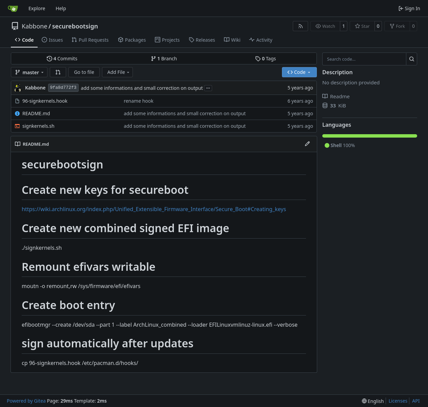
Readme (336, 96)
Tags (265, 58)
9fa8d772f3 (63, 87)
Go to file (84, 72)
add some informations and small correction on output (142, 88)
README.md (36, 113)
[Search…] (411, 59)
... (208, 87)
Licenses (398, 401)
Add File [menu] (118, 72)
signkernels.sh (38, 126)
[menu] (373, 401)
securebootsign (75, 26)
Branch (164, 58)
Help (61, 8)
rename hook (139, 101)
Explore (36, 8)
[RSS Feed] (300, 26)
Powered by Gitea (26, 401)
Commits (62, 58)
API (416, 401)
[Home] (12, 8)
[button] (58, 72)
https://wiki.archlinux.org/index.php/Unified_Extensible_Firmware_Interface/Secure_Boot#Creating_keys (154, 209)
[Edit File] (307, 144)
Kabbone (34, 26)
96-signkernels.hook (44, 101)
